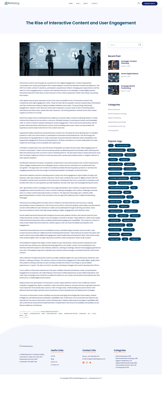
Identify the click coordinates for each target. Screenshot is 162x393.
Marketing (82, 313)
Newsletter (123, 216)
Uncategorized (113, 130)
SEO (89, 313)
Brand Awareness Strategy (117, 114)
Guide (126, 202)
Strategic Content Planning (129, 62)
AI (110, 146)
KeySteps (113, 206)
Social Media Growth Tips (116, 126)
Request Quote (150, 3)
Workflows (135, 239)
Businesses (124, 160)
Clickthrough (130, 169)
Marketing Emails (115, 211)
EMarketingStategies (71, 313)
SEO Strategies (114, 230)
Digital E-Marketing (114, 118)
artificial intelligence (117, 150)
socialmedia (114, 234)
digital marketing (125, 183)
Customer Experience (131, 174)
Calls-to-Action (115, 164)
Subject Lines (114, 239)
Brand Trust (130, 155)
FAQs (130, 197)
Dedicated (135, 178)
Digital (112, 183)
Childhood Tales (115, 169)
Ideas (135, 202)
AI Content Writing (122, 146)
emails (61, 313)
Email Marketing (52, 313)
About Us (54, 362)
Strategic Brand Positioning (128, 87)
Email (43, 313)
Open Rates (135, 216)
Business (113, 160)
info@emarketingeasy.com (96, 359)
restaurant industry (116, 225)
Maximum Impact (131, 211)
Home (71, 3)
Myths (112, 216)
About (85, 3)
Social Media (128, 230)
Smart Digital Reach (129, 73)
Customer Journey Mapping (118, 178)
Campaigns (129, 164)
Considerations (35, 313)
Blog (78, 3)
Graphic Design (115, 202)
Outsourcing (114, 220)
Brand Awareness (114, 109)
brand (26, 313)
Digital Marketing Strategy (49, 311)
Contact (94, 3)
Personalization (129, 220)
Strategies (126, 234)
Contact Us (55, 365)
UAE (26, 315)
